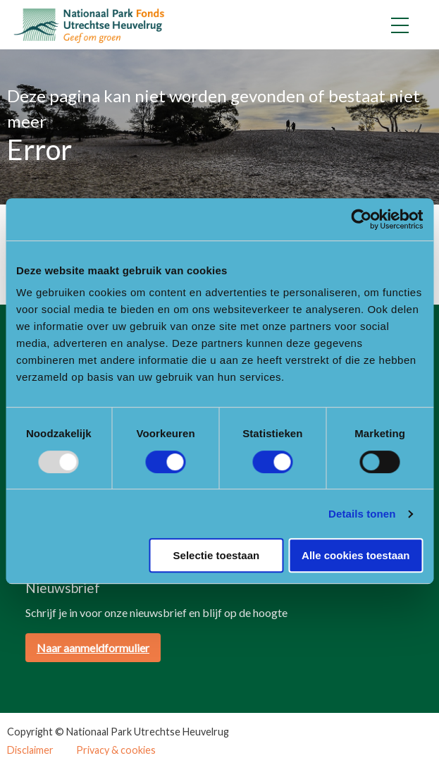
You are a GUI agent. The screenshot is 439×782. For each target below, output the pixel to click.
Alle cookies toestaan (355, 555)
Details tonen (361, 514)
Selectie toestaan (216, 555)
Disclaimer (30, 750)
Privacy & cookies (116, 750)
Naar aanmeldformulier (93, 647)
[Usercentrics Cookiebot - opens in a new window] (361, 219)
